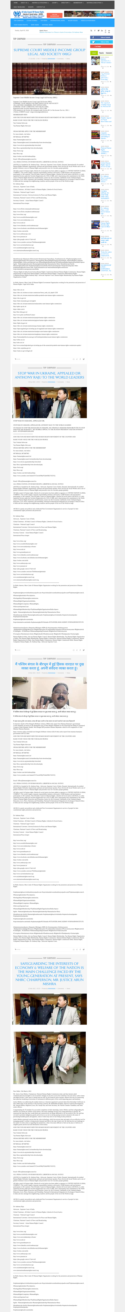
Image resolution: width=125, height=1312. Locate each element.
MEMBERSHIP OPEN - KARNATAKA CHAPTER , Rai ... (106, 268)
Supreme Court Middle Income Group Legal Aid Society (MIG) (49, 52)
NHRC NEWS (35, 25)
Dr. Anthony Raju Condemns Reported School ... (106, 179)
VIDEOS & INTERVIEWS (88, 20)
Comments (109, 53)
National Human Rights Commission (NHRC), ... (106, 150)
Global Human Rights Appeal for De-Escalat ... (106, 165)
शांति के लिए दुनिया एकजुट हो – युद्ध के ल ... (106, 91)
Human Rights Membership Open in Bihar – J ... (106, 225)
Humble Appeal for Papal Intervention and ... (106, 120)
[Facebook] (94, 30)
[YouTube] (108, 32)
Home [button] (16, 3)
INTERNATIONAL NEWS (57, 20)
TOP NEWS (43, 20)
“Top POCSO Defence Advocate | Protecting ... (105, 76)
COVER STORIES (32, 20)
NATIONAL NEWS (47, 25)
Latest (94, 53)
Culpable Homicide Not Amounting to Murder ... (105, 135)
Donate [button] (30, 7)
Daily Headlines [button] (19, 7)
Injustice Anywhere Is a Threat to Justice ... (106, 61)
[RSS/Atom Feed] (90, 30)
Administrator (51, 58)
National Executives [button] (95, 3)
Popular (101, 53)
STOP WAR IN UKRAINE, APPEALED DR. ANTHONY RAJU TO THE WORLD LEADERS (49, 375)
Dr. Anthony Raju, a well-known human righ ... (105, 211)
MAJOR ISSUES (73, 20)
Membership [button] (78, 3)
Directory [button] (65, 3)
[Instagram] (105, 32)
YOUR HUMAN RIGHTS (21, 25)
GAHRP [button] (55, 3)
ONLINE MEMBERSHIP (54, 15)
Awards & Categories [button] (40, 3)
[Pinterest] (105, 30)
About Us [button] (25, 3)
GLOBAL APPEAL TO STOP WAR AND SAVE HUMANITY (105, 194)
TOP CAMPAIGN (18, 20)
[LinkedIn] (101, 30)
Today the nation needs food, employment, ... (106, 254)
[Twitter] (97, 30)
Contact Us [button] (41, 7)
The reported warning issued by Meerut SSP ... (106, 105)
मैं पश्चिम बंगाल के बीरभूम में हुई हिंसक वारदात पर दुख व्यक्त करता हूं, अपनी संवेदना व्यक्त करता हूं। (49, 666)
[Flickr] (108, 30)
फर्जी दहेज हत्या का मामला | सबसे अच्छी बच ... (106, 240)
